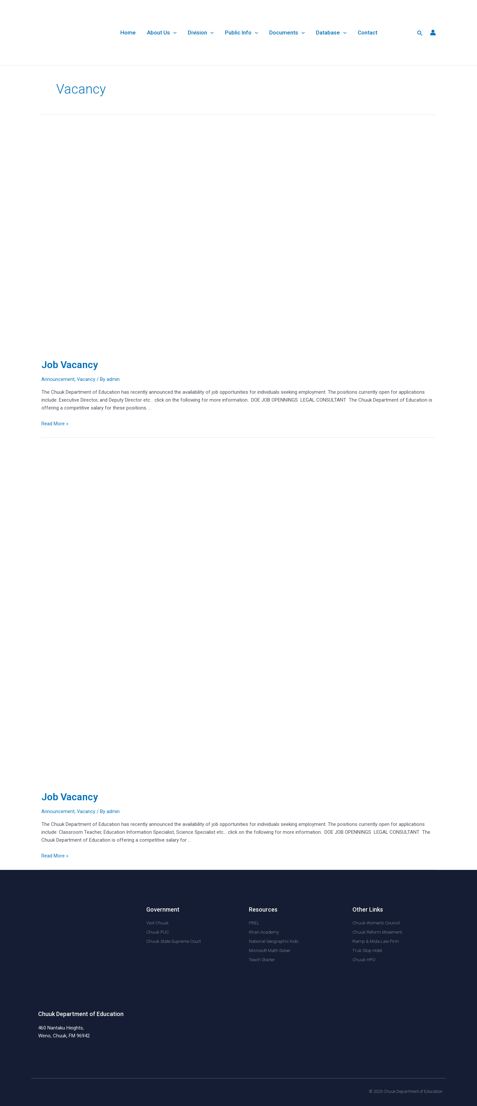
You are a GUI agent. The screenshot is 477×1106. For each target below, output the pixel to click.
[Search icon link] (420, 32)
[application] (173, 32)
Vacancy (86, 379)
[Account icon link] (433, 32)
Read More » (54, 424)
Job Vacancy (69, 364)
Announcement (58, 379)
